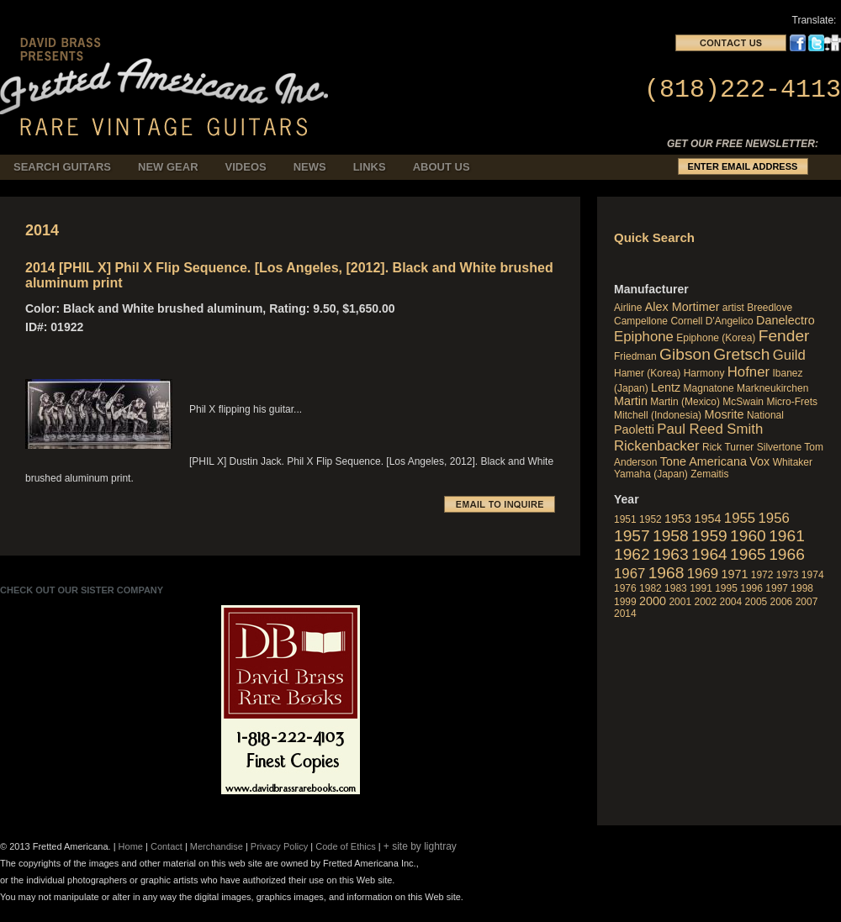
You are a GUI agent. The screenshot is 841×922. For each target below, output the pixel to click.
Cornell (686, 321)
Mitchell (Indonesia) (657, 415)
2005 (756, 602)
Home (131, 846)
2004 (731, 602)
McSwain (743, 402)
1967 (629, 574)
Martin (631, 401)
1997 (776, 588)
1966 (787, 554)
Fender (784, 336)
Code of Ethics (345, 846)
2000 (652, 601)
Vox (759, 461)
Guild (789, 355)
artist (733, 307)
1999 (625, 602)
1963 (671, 554)
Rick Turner (728, 447)
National (765, 415)
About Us (441, 167)
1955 (739, 518)
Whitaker (792, 462)
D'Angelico (730, 321)
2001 (680, 602)
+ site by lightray (420, 846)
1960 (748, 536)
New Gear (168, 167)
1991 (701, 588)
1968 (666, 573)
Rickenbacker (657, 446)
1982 (650, 588)
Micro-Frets (791, 402)
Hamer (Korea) (647, 373)
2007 (807, 602)
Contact (166, 846)
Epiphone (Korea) (715, 338)
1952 (650, 519)
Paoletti (634, 429)
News (310, 167)
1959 (709, 536)
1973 (787, 575)
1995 (726, 588)
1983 (675, 588)
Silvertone (779, 447)
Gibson (685, 354)
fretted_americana (169, 74)
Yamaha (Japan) (651, 474)
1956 (774, 518)
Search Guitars (62, 167)
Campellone (641, 321)
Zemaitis (709, 474)
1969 (702, 574)
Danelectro (785, 320)
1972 (762, 575)
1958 (671, 536)
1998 (802, 588)
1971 (734, 574)
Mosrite (723, 414)
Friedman (635, 356)
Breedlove (769, 307)
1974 (812, 575)
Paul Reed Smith (710, 429)
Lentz (665, 387)
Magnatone (709, 388)
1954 (707, 518)
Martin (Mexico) (685, 402)
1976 (625, 588)
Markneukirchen (772, 388)
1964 (709, 554)
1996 (751, 588)
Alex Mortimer (682, 306)
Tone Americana (703, 461)
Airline (628, 307)
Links (369, 167)
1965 (748, 554)
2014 (625, 613)
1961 (787, 536)
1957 (632, 536)
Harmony (704, 373)
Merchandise (216, 846)
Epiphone (644, 337)
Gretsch (741, 354)
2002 (705, 602)
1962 (632, 554)
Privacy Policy (279, 846)
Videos (246, 167)
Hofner (748, 372)
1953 (677, 518)
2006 (781, 602)
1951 (625, 519)
